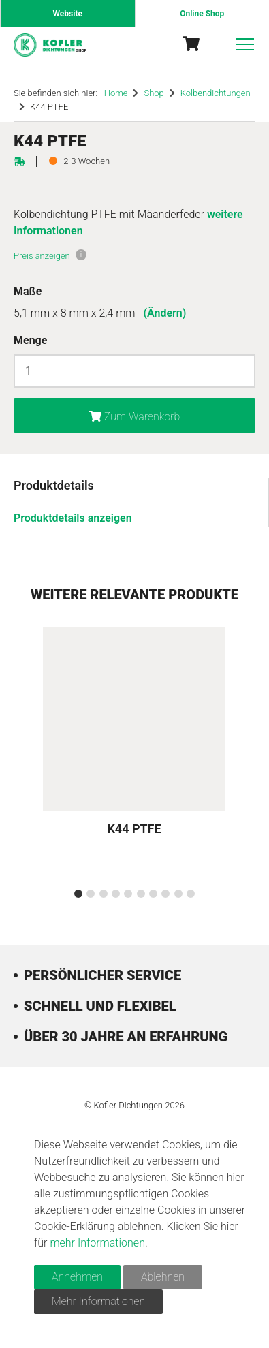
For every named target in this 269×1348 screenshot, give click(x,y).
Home (116, 93)
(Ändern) (164, 313)
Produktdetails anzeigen (73, 518)
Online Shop (202, 13)
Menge (30, 340)
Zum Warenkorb (134, 416)
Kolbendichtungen (215, 93)
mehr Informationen (97, 1242)
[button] (78, 894)
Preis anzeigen (42, 256)
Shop (153, 93)
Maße (28, 291)
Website (67, 13)
